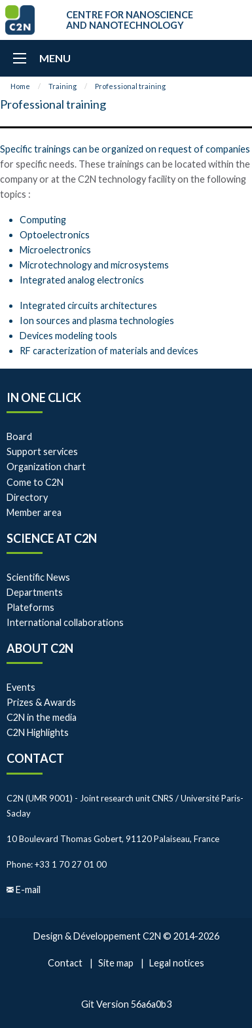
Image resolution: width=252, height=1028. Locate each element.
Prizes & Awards (41, 702)
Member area (34, 512)
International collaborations (65, 622)
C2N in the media (42, 717)
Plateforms (30, 607)
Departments (35, 592)
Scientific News (38, 577)
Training (62, 86)
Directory (27, 497)
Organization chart (46, 466)
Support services (42, 451)
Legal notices (176, 962)
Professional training (130, 86)
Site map (116, 962)
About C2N (40, 648)
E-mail (28, 889)
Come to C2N (35, 482)
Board (19, 436)
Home (20, 86)
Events (21, 687)
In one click (44, 397)
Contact (35, 758)
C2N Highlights (38, 732)
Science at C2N (52, 538)
